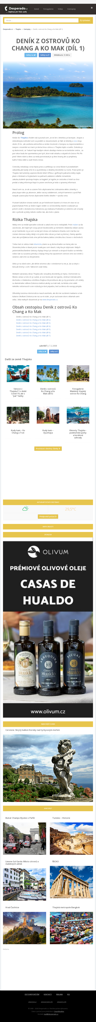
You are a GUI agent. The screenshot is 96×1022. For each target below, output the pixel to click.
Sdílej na (42, 351)
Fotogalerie (48, 9)
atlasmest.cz (32, 1002)
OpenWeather (59, 1011)
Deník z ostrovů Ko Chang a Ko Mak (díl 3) (33, 323)
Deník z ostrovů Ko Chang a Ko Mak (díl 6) (33, 332)
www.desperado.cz (50, 299)
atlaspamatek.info (47, 1002)
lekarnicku (38, 244)
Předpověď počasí (48, 516)
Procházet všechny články (48, 448)
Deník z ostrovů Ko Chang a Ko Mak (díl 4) (33, 326)
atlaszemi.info (61, 1002)
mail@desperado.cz (51, 1014)
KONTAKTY (48, 994)
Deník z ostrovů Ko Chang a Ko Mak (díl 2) (33, 320)
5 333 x (62, 55)
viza (75, 141)
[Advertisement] (48, 477)
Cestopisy (71, 9)
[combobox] (41, 20)
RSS (68, 994)
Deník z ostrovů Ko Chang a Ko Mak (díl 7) (33, 335)
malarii (75, 224)
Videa (60, 9)
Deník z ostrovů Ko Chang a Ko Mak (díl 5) (33, 329)
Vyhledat (85, 20)
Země (36, 9)
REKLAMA (59, 994)
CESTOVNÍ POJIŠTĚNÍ (32, 994)
